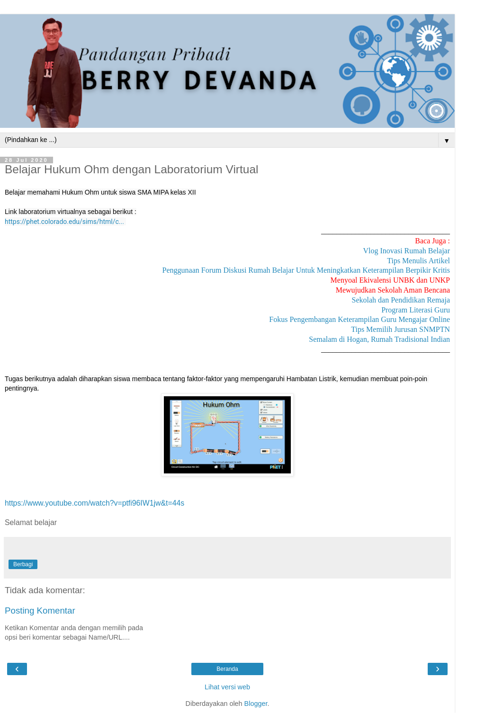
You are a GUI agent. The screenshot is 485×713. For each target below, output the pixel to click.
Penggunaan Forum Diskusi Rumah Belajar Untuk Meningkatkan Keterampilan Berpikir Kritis (306, 270)
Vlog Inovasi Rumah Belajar (406, 251)
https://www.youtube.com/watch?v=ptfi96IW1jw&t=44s (94, 503)
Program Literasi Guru (415, 310)
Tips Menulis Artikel (418, 261)
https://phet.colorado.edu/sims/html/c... (64, 221)
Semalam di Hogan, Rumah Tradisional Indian (379, 339)
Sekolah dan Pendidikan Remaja (400, 300)
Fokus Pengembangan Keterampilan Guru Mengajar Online (359, 319)
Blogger (256, 703)
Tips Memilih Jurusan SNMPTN (400, 329)
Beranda (227, 669)
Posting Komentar (40, 610)
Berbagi (23, 564)
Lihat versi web (227, 687)
